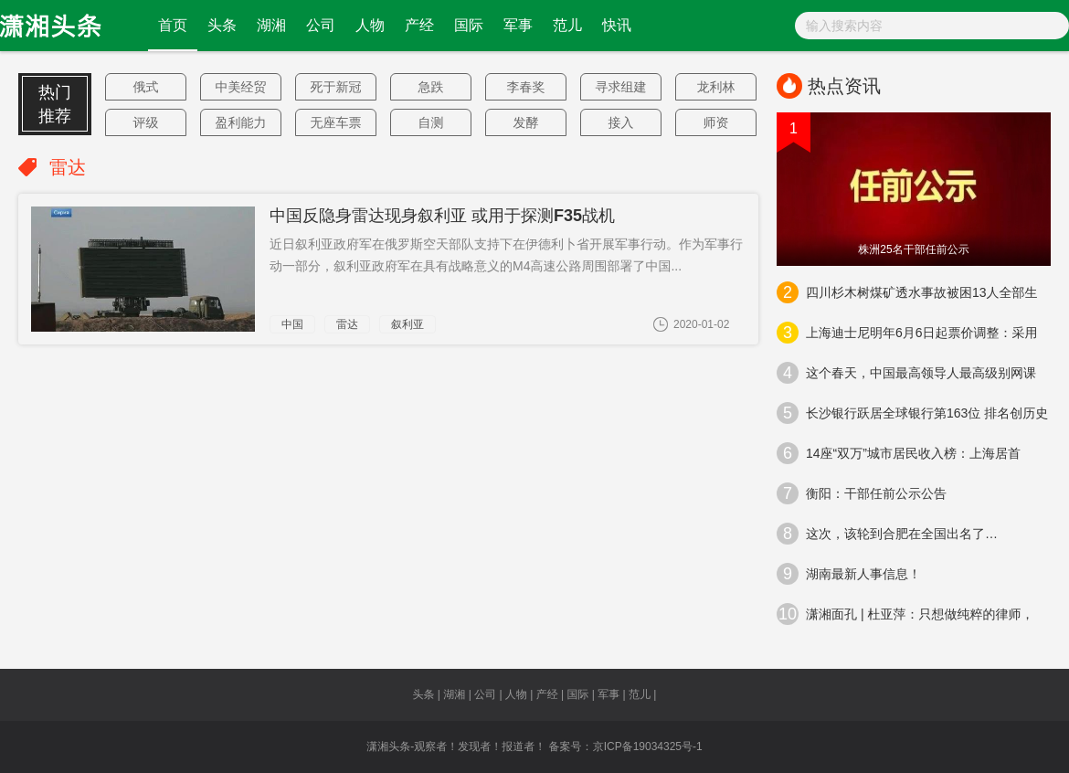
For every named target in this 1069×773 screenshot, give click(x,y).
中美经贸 (241, 86)
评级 (146, 122)
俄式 (146, 86)
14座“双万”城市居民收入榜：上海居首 (899, 453)
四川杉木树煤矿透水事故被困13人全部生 (907, 292)
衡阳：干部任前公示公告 (862, 493)
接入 (621, 122)
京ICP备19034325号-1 (648, 746)
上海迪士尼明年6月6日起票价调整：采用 (907, 333)
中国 (292, 324)
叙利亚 (407, 324)
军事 (518, 25)
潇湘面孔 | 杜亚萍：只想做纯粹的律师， (905, 614)
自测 (431, 122)
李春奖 (526, 86)
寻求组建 (621, 86)
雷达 (347, 324)
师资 (716, 122)
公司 (320, 25)
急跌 (431, 86)
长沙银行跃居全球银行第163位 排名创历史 (912, 413)
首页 (172, 25)
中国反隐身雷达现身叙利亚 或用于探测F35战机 (442, 215)
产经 (419, 25)
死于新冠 (336, 86)
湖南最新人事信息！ (849, 574)
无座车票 (336, 122)
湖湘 (271, 25)
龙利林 (716, 86)
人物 (370, 25)
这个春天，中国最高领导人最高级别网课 (906, 373)
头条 (222, 25)
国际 (468, 25)
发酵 (526, 122)
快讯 (616, 25)
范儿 (567, 25)
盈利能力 (241, 122)
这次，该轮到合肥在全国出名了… (887, 534)
